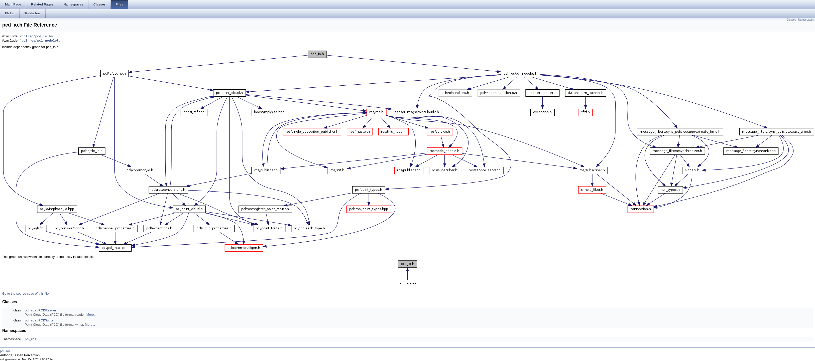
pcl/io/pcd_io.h (36, 36)
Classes (791, 19)
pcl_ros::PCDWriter (40, 320)
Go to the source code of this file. (26, 293)
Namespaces (806, 19)
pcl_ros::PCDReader (40, 310)
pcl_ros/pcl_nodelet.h (42, 41)
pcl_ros (30, 339)
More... (91, 314)
